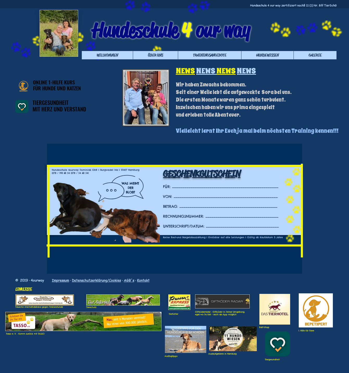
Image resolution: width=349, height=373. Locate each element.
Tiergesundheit (272, 359)
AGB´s (129, 280)
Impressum (60, 280)
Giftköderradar (202, 312)
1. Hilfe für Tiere (306, 330)
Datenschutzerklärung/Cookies (96, 280)
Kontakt (143, 280)
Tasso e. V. (11, 333)
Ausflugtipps (171, 356)
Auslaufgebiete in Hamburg (222, 353)
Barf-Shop (264, 327)
